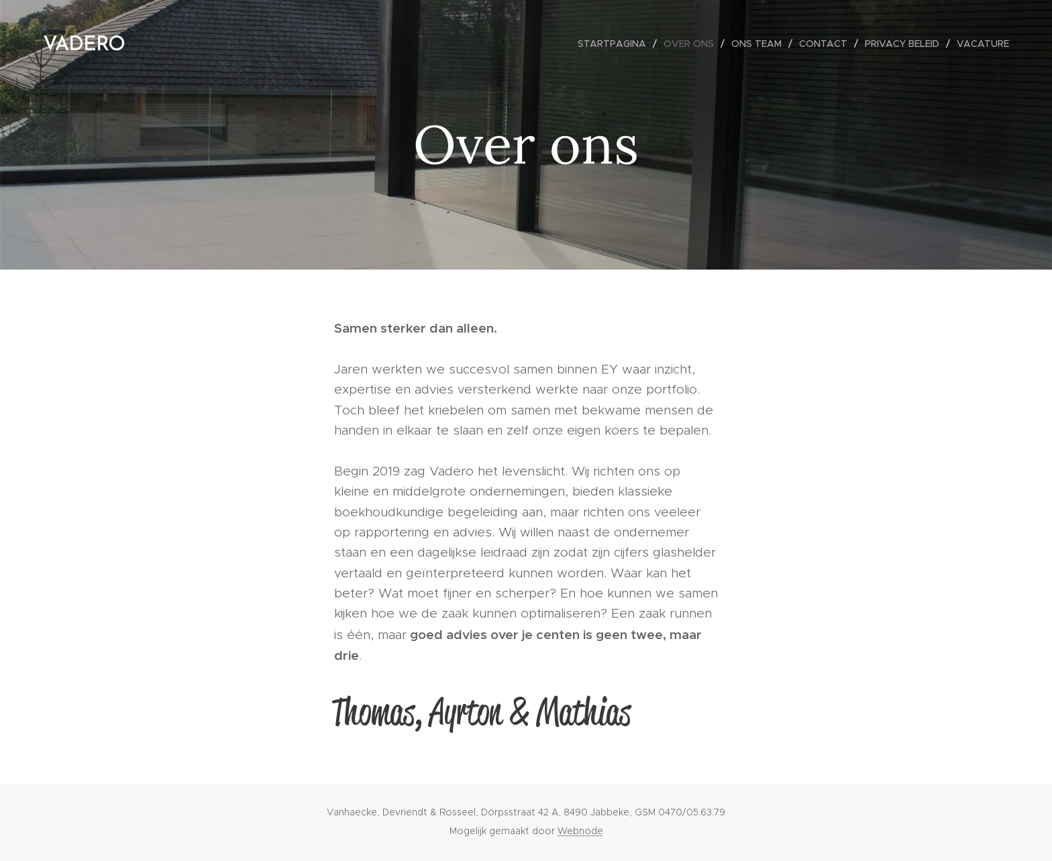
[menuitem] (615, 43)
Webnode (580, 831)
